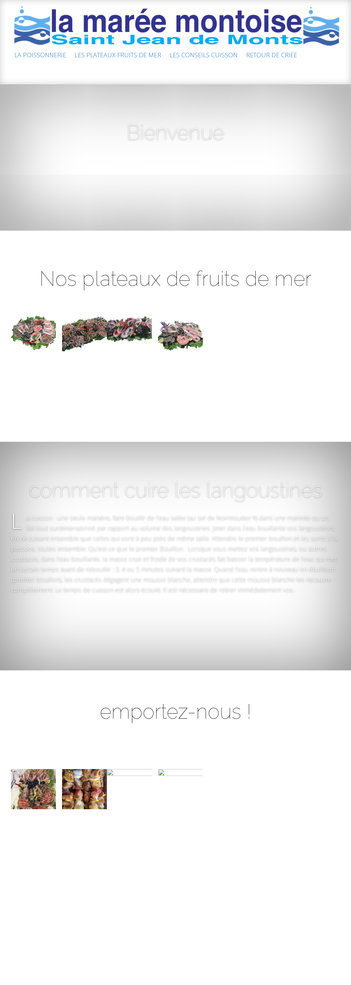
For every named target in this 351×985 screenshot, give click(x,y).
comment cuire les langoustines (175, 525)
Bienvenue (175, 132)
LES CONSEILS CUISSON (204, 55)
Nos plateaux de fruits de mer (175, 289)
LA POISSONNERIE (40, 55)
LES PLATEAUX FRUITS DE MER (118, 55)
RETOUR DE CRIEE (271, 55)
